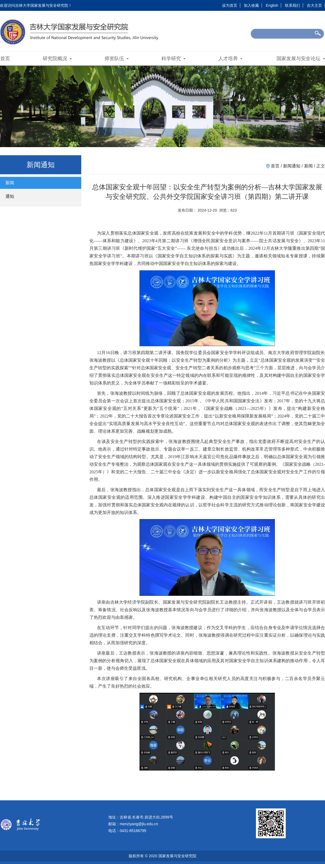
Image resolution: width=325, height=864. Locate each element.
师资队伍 (117, 58)
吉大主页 (314, 5)
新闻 (9, 182)
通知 (9, 196)
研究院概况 (57, 58)
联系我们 (292, 5)
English (272, 5)
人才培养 (230, 58)
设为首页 (229, 5)
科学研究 (173, 58)
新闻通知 (291, 166)
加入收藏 (251, 5)
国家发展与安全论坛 (301, 58)
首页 (5, 58)
